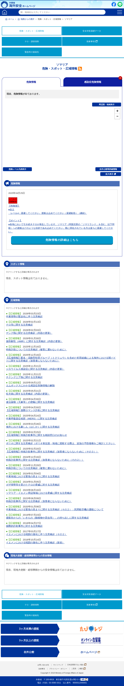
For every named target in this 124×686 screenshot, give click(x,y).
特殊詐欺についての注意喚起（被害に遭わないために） (36, 349)
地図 (84, 680)
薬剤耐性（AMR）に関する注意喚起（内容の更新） (34, 341)
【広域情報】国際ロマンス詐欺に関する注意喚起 (33, 410)
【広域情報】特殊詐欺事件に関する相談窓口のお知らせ (36, 435)
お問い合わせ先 (40, 665)
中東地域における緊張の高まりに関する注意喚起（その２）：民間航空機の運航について (55, 509)
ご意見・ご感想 (81, 669)
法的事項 (39, 669)
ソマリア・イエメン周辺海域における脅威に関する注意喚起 (39, 493)
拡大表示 (110, 174)
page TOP (118, 680)
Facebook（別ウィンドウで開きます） (113, 4)
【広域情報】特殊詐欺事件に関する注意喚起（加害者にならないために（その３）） (52, 451)
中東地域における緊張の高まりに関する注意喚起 (33, 476)
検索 (102, 12)
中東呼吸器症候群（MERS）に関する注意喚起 (31, 418)
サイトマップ (58, 665)
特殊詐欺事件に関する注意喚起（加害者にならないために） (39, 501)
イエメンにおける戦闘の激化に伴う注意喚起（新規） (35, 542)
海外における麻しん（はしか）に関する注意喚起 (33, 426)
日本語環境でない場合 (79, 665)
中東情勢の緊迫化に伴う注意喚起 (24, 316)
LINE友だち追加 (119, 4)
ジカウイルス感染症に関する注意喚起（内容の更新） (35, 369)
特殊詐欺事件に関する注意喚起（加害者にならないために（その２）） (45, 459)
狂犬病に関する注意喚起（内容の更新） (28, 393)
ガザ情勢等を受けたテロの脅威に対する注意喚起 (33, 484)
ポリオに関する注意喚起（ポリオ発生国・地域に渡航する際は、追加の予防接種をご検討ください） (61, 443)
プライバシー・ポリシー (57, 669)
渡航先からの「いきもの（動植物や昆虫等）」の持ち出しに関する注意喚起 (47, 517)
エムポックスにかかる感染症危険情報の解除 (30, 385)
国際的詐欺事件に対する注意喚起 (24, 526)
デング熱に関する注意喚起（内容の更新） (29, 333)
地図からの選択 (27, 19)
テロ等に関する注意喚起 (19, 324)
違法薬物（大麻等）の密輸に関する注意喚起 (30, 402)
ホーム (11, 19)
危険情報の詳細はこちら (62, 239)
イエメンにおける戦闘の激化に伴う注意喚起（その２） (36, 534)
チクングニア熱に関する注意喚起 (24, 377)
